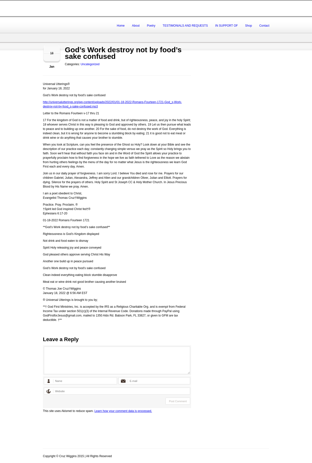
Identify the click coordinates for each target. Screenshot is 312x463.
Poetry (151, 25)
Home (121, 25)
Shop (248, 25)
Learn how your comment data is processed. (123, 411)
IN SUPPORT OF (226, 25)
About (135, 25)
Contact (264, 25)
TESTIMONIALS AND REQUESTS (185, 25)
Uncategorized (90, 64)
